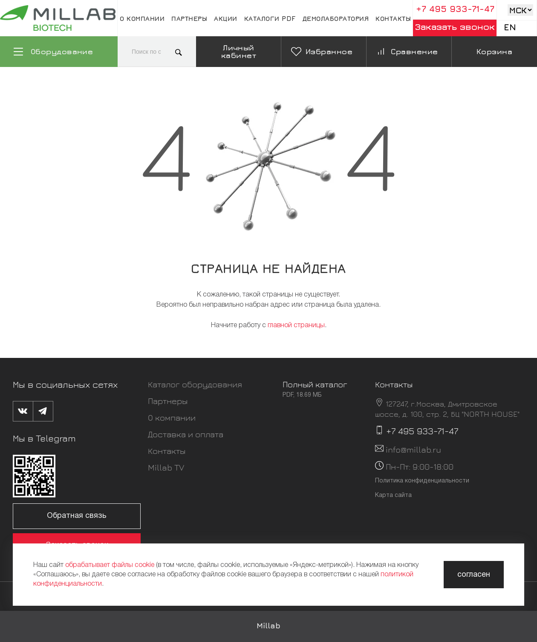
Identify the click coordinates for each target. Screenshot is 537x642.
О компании (142, 18)
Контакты (393, 18)
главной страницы (296, 325)
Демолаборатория (336, 18)
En (510, 27)
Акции (225, 18)
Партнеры (189, 18)
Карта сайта (393, 495)
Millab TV (166, 467)
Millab (268, 625)
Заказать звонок (455, 26)
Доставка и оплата (185, 434)
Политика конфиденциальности (422, 481)
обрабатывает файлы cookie (109, 565)
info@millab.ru (413, 449)
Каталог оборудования (195, 384)
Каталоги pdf (270, 18)
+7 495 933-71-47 (455, 8)
